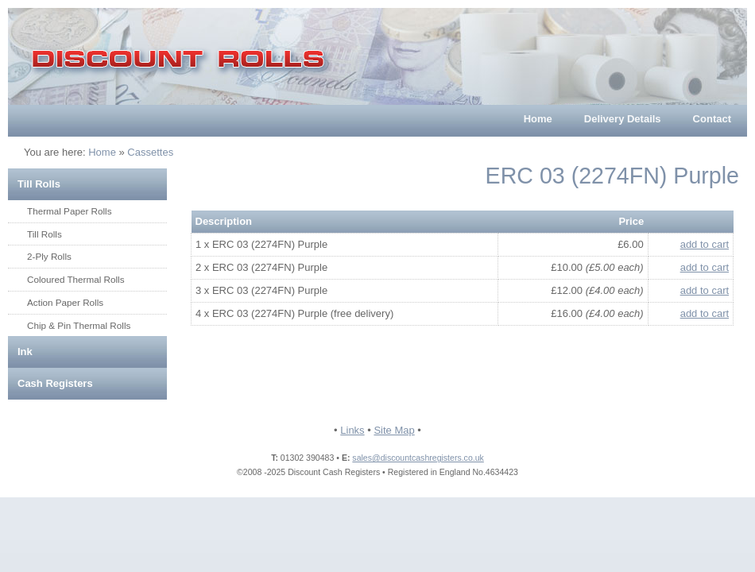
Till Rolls (38, 184)
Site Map (394, 430)
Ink (25, 352)
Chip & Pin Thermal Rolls (78, 325)
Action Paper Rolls (65, 302)
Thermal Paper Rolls (69, 211)
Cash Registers (55, 383)
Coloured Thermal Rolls (76, 279)
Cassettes (150, 152)
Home (538, 119)
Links (352, 430)
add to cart (704, 244)
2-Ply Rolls (49, 256)
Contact (712, 119)
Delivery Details (622, 119)
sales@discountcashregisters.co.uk (417, 457)
